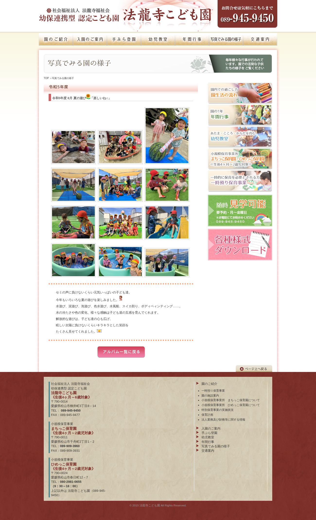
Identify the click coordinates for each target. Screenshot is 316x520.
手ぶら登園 (209, 433)
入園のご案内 (211, 428)
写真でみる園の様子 (63, 78)
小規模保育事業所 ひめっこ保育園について (231, 404)
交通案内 (208, 450)
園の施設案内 (210, 395)
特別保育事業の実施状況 (218, 409)
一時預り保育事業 (213, 390)
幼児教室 (208, 437)
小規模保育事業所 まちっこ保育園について (231, 400)
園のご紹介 (209, 384)
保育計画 (207, 414)
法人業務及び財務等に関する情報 (223, 419)
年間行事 (208, 442)
